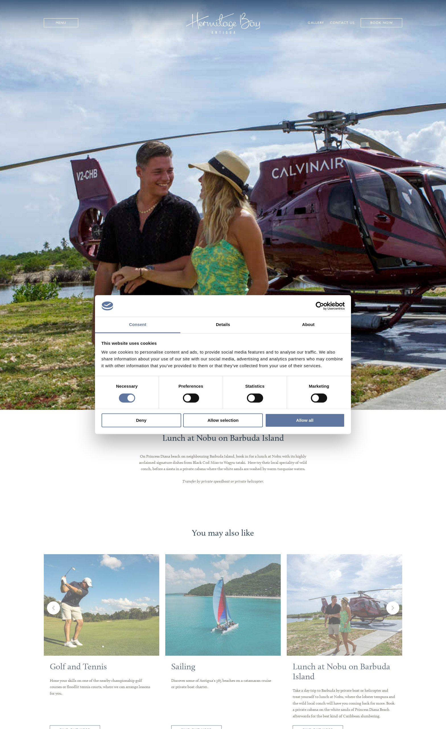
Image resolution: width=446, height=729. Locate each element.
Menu (61, 23)
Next (392, 617)
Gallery (316, 23)
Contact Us (342, 23)
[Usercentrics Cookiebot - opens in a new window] (320, 306)
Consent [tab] (137, 324)
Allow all (304, 420)
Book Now (381, 23)
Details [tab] (223, 324)
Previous (53, 617)
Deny (141, 420)
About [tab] (308, 324)
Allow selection (222, 420)
